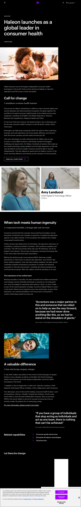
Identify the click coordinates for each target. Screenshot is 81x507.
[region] (40, 497)
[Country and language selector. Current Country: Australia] (71, 3)
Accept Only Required (61, 497)
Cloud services (41, 440)
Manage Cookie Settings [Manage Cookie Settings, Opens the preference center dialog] (61, 502)
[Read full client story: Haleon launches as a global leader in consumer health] (16, 159)
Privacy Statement (39, 499)
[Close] (79, 497)
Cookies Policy (27, 499)
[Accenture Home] (38, 3)
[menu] (5, 3)
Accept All (61, 492)
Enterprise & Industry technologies (48, 437)
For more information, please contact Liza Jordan (21, 405)
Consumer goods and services (47, 434)
